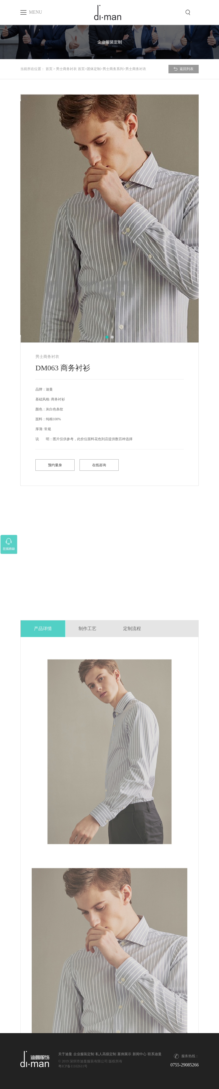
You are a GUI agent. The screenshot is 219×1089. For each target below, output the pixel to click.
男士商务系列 (113, 69)
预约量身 (55, 465)
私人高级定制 (105, 1054)
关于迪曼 (65, 1054)
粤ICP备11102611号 (72, 1066)
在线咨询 (99, 465)
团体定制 (94, 69)
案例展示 (124, 1054)
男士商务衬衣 (66, 69)
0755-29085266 (184, 1065)
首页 (49, 69)
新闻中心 (139, 1054)
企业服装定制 (83, 1054)
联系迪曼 (155, 1054)
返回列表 (183, 69)
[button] (106, 337)
